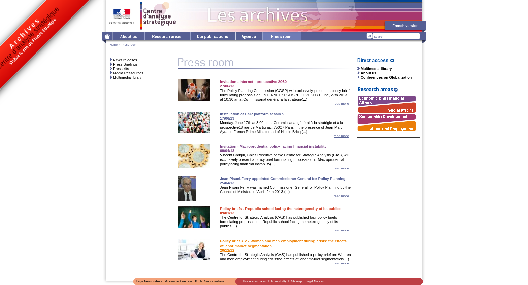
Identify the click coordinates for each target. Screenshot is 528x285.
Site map (296, 281)
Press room (281, 36)
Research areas (167, 36)
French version (405, 26)
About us (368, 73)
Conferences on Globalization (386, 77)
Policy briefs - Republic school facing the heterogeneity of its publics (280, 209)
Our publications (212, 36)
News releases (125, 60)
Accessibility (279, 281)
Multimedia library (127, 77)
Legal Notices (315, 281)
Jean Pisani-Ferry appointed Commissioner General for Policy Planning (282, 179)
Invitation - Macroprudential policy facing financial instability (273, 146)
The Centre (128, 36)
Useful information (255, 281)
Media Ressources (128, 73)
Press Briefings (125, 64)
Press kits (121, 69)
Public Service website (209, 281)
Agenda (248, 36)
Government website (178, 281)
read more (341, 103)
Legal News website (149, 281)
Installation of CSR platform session (252, 114)
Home (114, 44)
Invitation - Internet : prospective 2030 (253, 82)
